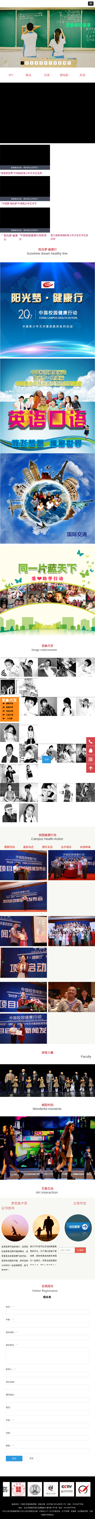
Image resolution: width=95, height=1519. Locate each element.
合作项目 (66, 847)
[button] (91, 3)
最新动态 (28, 847)
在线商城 (85, 847)
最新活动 (9, 847)
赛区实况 (47, 847)
